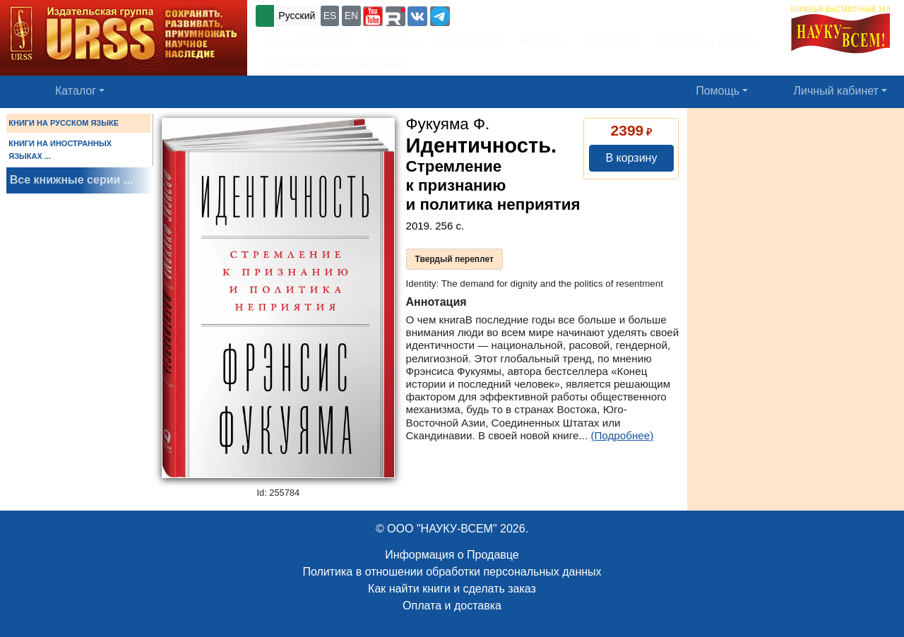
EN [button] (351, 15)
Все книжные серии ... (71, 180)
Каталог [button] (75, 91)
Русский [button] (296, 15)
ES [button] (330, 15)
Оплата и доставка (452, 606)
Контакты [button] (394, 41)
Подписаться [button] (470, 41)
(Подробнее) (621, 435)
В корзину (631, 158)
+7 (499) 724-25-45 (504, 14)
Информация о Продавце (451, 555)
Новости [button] (542, 41)
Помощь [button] (717, 91)
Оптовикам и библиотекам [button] (333, 64)
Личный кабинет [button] (836, 91)
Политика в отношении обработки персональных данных (451, 572)
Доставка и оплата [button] (705, 41)
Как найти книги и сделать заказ (452, 589)
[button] (373, 16)
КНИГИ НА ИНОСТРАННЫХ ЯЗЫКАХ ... (60, 149)
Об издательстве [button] (308, 41)
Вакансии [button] (610, 41)
